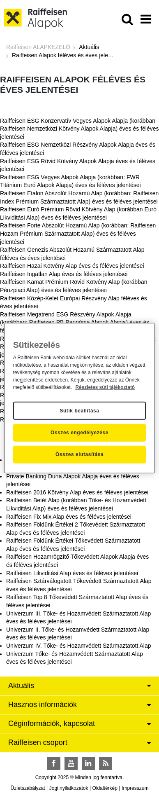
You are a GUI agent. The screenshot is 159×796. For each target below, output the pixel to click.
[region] (79, 398)
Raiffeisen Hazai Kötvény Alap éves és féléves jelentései (72, 265)
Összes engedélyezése (79, 432)
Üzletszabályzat (28, 788)
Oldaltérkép (105, 788)
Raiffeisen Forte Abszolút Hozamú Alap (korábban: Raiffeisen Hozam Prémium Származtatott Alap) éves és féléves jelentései (78, 233)
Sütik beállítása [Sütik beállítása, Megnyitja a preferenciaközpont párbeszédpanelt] (79, 410)
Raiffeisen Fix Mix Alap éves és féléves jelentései (68, 516)
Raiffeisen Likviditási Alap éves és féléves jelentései (72, 573)
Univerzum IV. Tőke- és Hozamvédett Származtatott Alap (78, 645)
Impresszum (135, 788)
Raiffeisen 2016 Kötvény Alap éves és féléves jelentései (77, 492)
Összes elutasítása (79, 454)
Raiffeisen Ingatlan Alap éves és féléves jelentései (63, 274)
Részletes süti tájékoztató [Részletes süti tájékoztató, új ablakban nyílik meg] (105, 387)
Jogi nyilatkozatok (68, 788)
